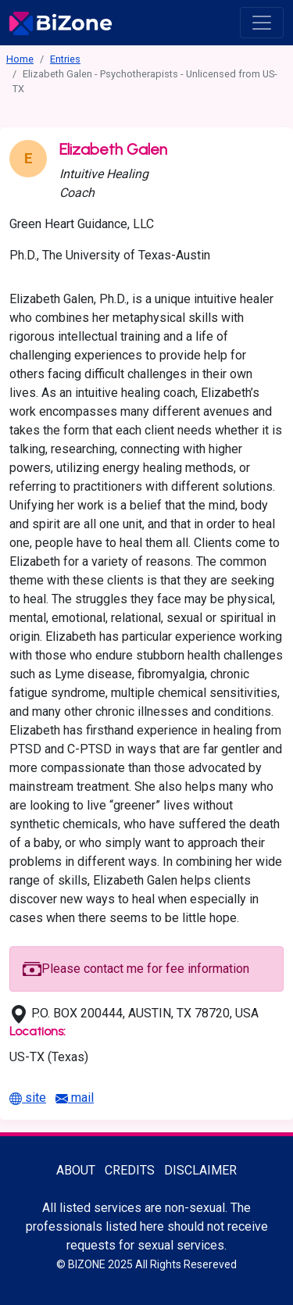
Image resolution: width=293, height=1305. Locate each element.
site (27, 1097)
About (75, 1170)
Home (20, 59)
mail (74, 1097)
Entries (65, 59)
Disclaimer (200, 1170)
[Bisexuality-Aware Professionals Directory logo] (60, 22)
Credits (130, 1170)
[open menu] (262, 22)
